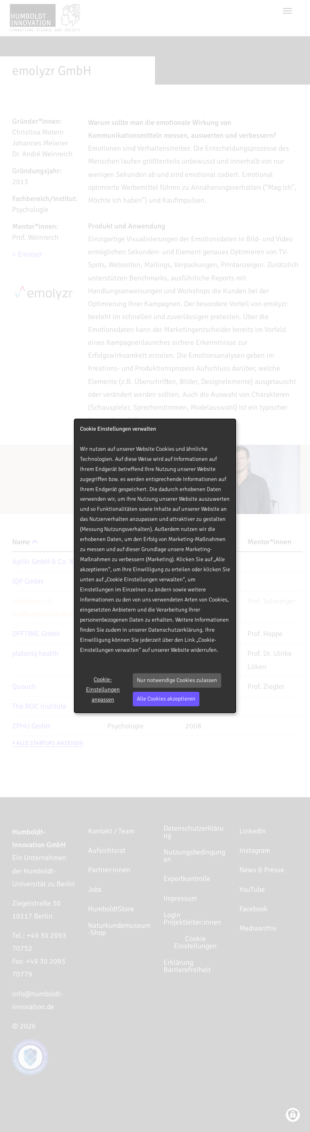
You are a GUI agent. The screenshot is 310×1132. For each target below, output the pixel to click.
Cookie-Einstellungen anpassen (103, 689)
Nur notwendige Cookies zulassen (177, 680)
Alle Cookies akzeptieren (166, 698)
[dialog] (155, 566)
